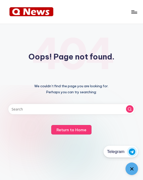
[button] (130, 109)
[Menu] (133, 12)
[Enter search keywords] (71, 109)
